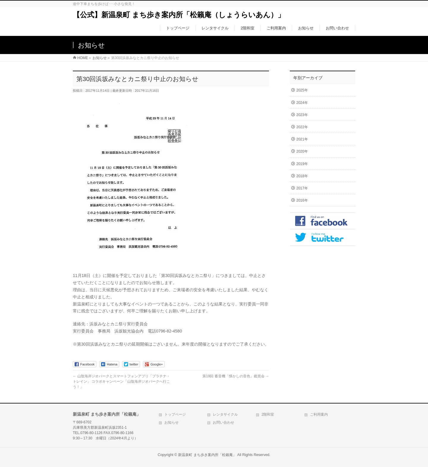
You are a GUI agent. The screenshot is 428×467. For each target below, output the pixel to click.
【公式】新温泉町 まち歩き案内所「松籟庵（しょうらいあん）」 (179, 15)
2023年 (302, 115)
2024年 (302, 103)
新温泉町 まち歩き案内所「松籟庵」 (207, 455)
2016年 (302, 200)
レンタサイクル (225, 414)
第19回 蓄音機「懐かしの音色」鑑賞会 (235, 376)
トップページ (175, 414)
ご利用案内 (319, 414)
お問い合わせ (223, 422)
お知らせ (171, 422)
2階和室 (268, 414)
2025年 (302, 90)
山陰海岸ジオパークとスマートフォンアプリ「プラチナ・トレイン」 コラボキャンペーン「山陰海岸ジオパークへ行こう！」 (121, 381)
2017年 (302, 188)
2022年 (302, 127)
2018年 (302, 176)
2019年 (302, 164)
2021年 (302, 139)
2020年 (302, 151)
